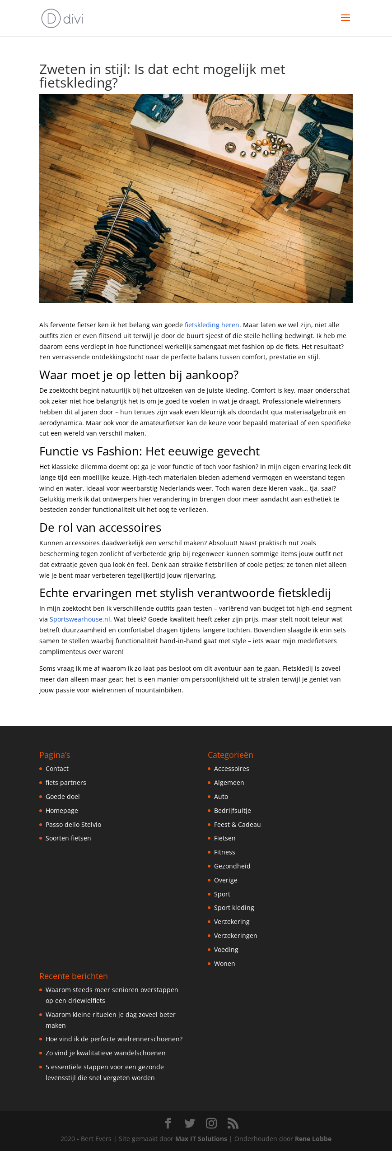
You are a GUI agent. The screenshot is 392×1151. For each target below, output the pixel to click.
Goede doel (63, 796)
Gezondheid (232, 866)
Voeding (226, 949)
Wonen (224, 963)
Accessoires (231, 768)
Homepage (62, 810)
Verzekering (232, 921)
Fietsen (225, 838)
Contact (57, 768)
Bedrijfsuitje (232, 810)
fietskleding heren (212, 324)
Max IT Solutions (201, 1138)
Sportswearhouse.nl (80, 619)
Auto (221, 796)
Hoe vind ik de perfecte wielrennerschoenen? (114, 1039)
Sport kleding (234, 907)
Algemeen (229, 782)
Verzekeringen (235, 935)
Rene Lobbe (313, 1138)
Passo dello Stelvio (73, 824)
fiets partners (66, 782)
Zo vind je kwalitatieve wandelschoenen (106, 1053)
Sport (222, 894)
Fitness (224, 852)
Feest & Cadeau (237, 824)
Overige (226, 880)
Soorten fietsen (68, 838)
